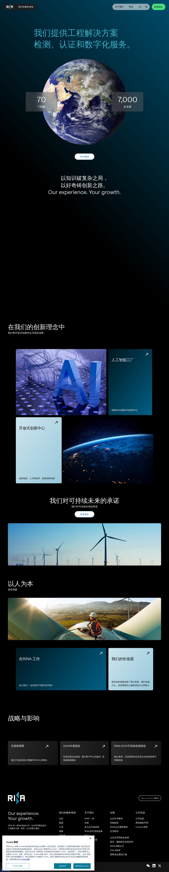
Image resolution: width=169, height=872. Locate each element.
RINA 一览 (89, 819)
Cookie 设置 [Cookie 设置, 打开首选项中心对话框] (17, 865)
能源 (61, 823)
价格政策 (114, 823)
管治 (131, 7)
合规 (86, 823)
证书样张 (114, 831)
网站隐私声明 (142, 823)
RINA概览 (84, 156)
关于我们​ (119, 7)
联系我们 (158, 7)
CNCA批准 (115, 850)
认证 (61, 819)
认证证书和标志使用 (119, 838)
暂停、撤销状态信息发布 (121, 842)
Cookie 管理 (141, 827)
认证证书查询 (116, 819)
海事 (61, 831)
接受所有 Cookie (81, 865)
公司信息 (140, 819)
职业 (86, 848)
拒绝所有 (62, 865)
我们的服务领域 (25, 7)
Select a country (150, 798)
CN (140, 7)
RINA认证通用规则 (119, 827)
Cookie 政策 (25, 859)
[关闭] (90, 838)
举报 (86, 844)
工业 (61, 827)
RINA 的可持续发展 (93, 831)
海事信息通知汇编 (118, 854)
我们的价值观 (90, 840)
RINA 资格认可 (117, 846)
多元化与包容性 (91, 827)
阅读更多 (84, 514)
